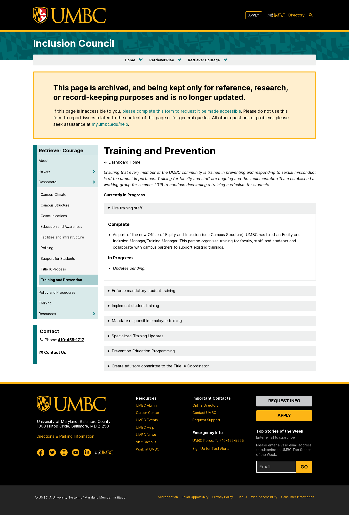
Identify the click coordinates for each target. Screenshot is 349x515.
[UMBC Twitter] (52, 452)
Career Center (147, 413)
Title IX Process (53, 269)
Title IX (242, 497)
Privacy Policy (222, 497)
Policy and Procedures (57, 292)
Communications (54, 216)
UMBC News (146, 435)
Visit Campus (146, 442)
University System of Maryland (75, 497)
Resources (47, 314)
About (43, 160)
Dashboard (47, 182)
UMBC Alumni (146, 405)
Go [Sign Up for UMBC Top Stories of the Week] (304, 467)
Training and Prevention (61, 280)
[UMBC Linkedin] (87, 452)
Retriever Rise (161, 60)
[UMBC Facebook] (40, 452)
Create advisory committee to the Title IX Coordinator (160, 366)
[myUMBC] (276, 15)
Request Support (206, 420)
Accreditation (168, 497)
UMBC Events (147, 420)
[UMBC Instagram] (64, 452)
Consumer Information (297, 497)
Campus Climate (53, 194)
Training (45, 303)
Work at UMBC (147, 449)
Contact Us (55, 352)
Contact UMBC (204, 413)
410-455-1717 (71, 339)
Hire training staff (127, 208)
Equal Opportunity (195, 497)
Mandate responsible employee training (147, 320)
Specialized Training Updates (137, 335)
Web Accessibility (264, 497)
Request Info (284, 400)
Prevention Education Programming (143, 351)
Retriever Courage (204, 60)
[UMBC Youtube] (75, 452)
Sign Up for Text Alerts (210, 448)
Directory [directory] (296, 15)
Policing (47, 248)
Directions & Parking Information (65, 436)
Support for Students (58, 258)
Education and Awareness (61, 226)
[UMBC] (69, 15)
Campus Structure (55, 205)
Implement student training (135, 305)
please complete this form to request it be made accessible (181, 111)
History (44, 171)
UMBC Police (202, 440)
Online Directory (205, 405)
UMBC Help (145, 427)
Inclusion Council (73, 43)
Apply (253, 15)
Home (130, 60)
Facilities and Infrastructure (62, 237)
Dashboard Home (124, 162)
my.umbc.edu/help (110, 124)
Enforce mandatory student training (143, 290)
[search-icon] (310, 15)
